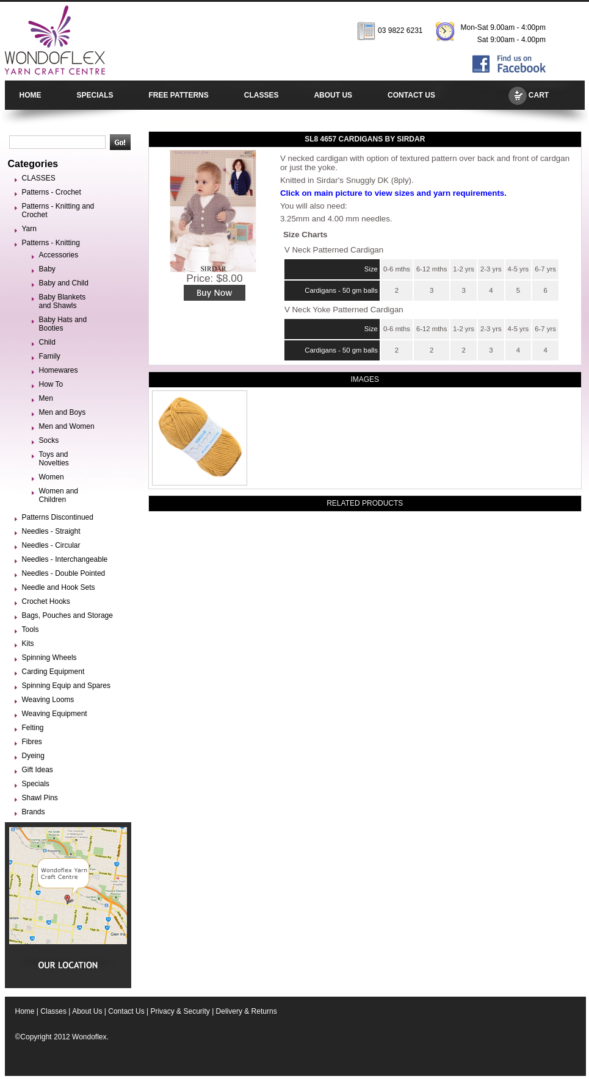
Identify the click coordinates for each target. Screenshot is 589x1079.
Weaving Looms (48, 699)
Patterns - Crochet (51, 192)
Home (25, 1011)
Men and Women (67, 426)
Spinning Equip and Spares (66, 685)
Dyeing (33, 755)
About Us (87, 1011)
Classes (53, 1011)
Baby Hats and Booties (63, 323)
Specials (35, 784)
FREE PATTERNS (179, 95)
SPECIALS (95, 95)
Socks (49, 440)
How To (51, 384)
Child (47, 342)
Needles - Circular (51, 545)
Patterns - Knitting (51, 242)
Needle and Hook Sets (58, 587)
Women (51, 477)
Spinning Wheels (49, 657)
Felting (33, 727)
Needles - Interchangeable (65, 559)
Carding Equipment (53, 671)
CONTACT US (411, 95)
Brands (33, 812)
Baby (47, 269)
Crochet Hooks (46, 601)
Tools (30, 629)
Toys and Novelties (54, 458)
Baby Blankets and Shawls (62, 301)
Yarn (29, 228)
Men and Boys (62, 412)
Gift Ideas (37, 769)
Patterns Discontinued (57, 517)
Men (46, 398)
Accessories (59, 255)
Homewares (58, 370)
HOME (31, 95)
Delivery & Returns (246, 1011)
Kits (28, 643)
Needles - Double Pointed (64, 573)
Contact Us (126, 1011)
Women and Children (58, 495)
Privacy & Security (179, 1011)
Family (49, 356)
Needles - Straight (51, 531)
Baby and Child (64, 283)
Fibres (32, 741)
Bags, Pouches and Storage (67, 615)
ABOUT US (333, 95)
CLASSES (261, 95)
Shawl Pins (40, 798)
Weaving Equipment (54, 713)
